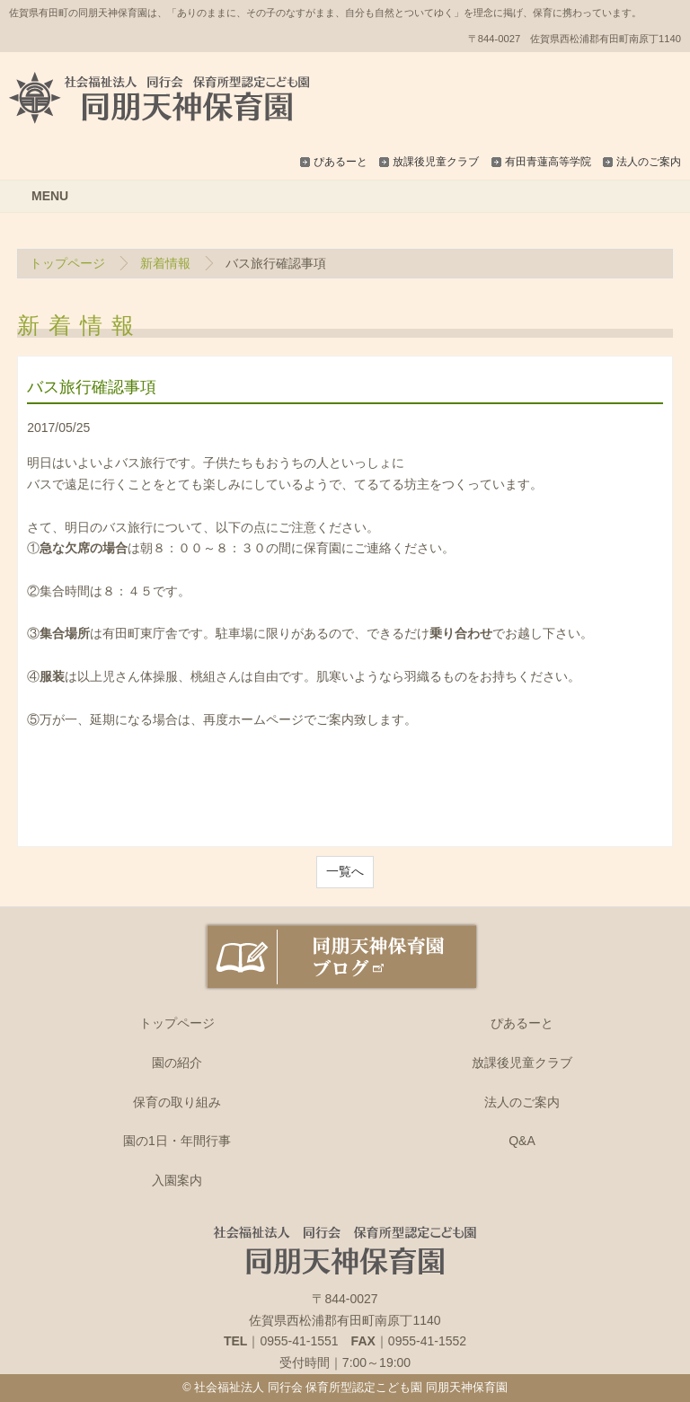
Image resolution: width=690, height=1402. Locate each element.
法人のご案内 (648, 161)
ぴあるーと (340, 161)
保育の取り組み (177, 1102)
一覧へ (345, 871)
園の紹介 (177, 1062)
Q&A (522, 1140)
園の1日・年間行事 (177, 1140)
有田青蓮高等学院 (548, 161)
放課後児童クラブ (436, 161)
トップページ (67, 263)
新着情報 (165, 263)
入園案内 (177, 1180)
